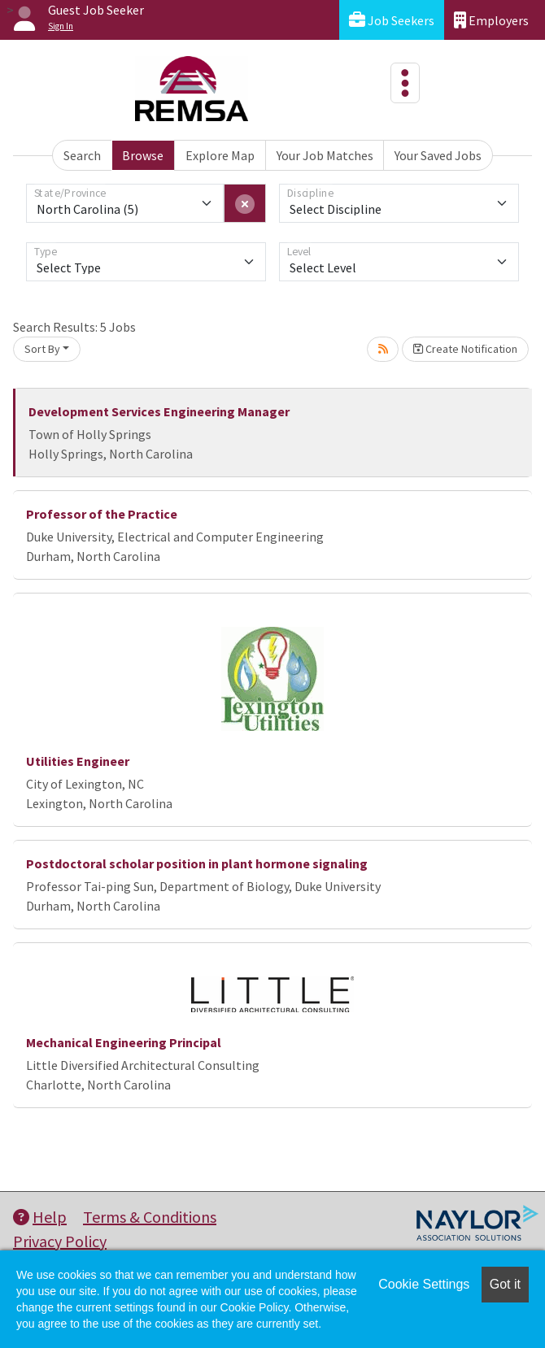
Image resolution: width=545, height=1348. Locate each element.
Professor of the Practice (101, 514)
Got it (505, 1284)
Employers (491, 20)
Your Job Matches (325, 155)
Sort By (42, 348)
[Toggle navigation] (405, 83)
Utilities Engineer (77, 761)
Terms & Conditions (149, 1217)
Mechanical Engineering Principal (123, 1042)
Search (82, 155)
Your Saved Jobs (438, 155)
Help (40, 1217)
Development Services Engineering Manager (159, 411)
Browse (143, 155)
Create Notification (465, 348)
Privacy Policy (60, 1241)
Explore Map (220, 155)
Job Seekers (391, 20)
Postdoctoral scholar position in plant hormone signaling (197, 863)
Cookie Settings (423, 1284)
